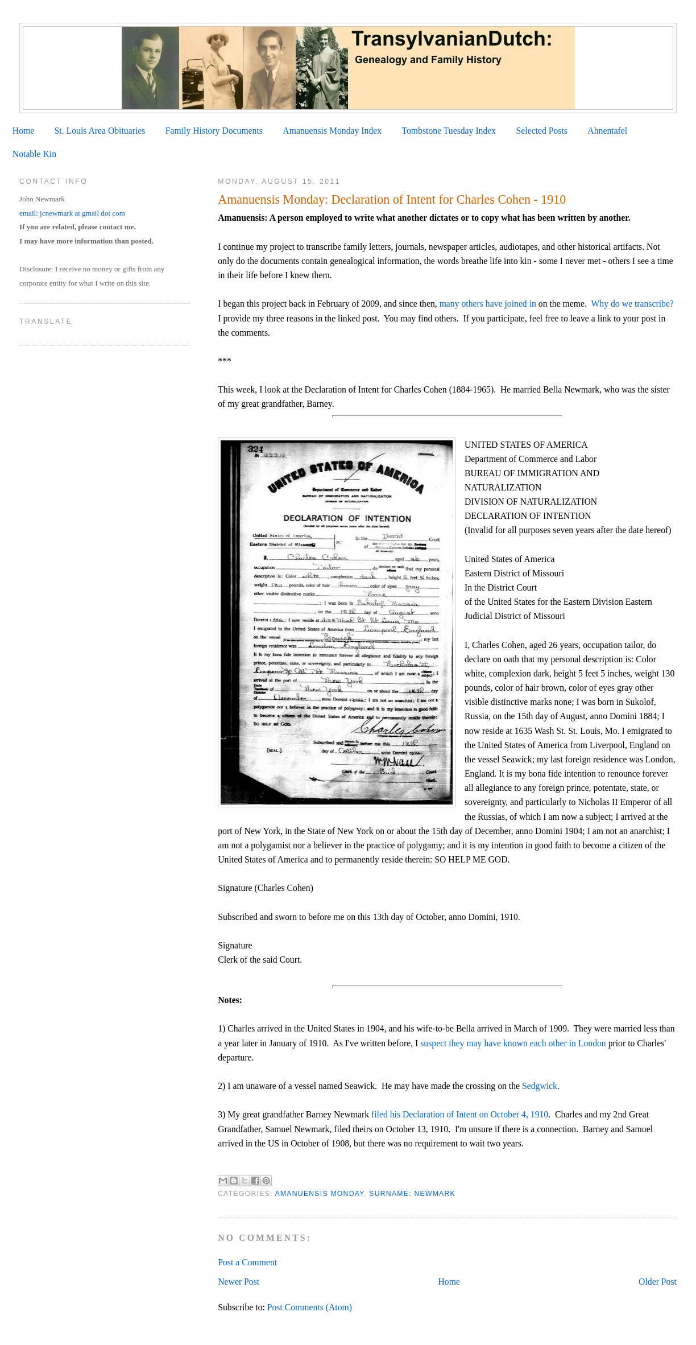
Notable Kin (34, 154)
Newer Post (238, 1281)
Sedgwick (539, 1086)
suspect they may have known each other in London (512, 1043)
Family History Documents (214, 130)
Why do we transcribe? (632, 303)
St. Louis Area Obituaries (100, 130)
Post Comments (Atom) (309, 1307)
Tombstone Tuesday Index (448, 130)
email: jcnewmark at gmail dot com (72, 213)
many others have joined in (488, 303)
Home (23, 130)
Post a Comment (247, 1262)
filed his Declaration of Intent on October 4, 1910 (459, 1114)
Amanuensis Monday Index (332, 130)
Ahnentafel (607, 130)
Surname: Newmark (412, 1194)
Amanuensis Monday (319, 1194)
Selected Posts (541, 130)
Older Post (658, 1281)
